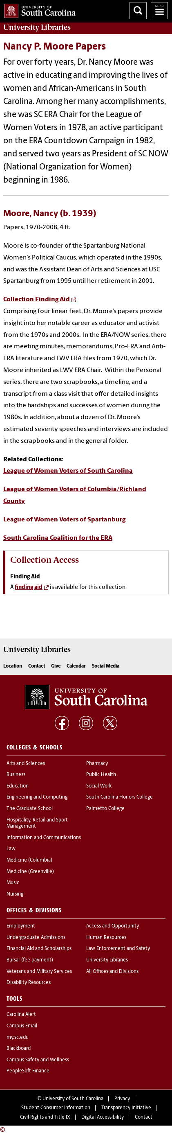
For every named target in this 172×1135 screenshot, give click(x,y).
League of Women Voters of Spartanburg (64, 520)
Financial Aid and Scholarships (39, 948)
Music (13, 882)
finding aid (28, 587)
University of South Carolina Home (38, 9)
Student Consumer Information (55, 1108)
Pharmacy (97, 763)
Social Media (105, 666)
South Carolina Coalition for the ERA (57, 538)
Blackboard (19, 1048)
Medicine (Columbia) (29, 860)
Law (11, 848)
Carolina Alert (21, 1014)
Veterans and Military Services (39, 971)
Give (55, 666)
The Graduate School (30, 808)
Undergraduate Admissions (36, 937)
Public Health (101, 774)
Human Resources (106, 937)
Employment (21, 926)
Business (16, 774)
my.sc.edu (18, 1037)
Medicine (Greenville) (30, 871)
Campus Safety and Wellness (38, 1060)
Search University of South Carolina (138, 10)
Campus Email (22, 1026)
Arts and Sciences (26, 763)
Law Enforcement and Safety (118, 948)
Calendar (76, 666)
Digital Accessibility (102, 1117)
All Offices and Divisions (112, 971)
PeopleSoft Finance (28, 1071)
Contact (36, 666)
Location (12, 666)
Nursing (15, 894)
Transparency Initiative (126, 1108)
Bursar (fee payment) (30, 960)
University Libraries (107, 960)
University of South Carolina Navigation (159, 10)
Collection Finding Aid (36, 299)
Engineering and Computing (37, 797)
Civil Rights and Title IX (45, 1117)
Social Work (99, 786)
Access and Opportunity (112, 926)
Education (18, 786)
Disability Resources (29, 982)
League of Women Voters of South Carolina (68, 471)
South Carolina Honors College (119, 797)
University (37, 27)
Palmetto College (105, 808)
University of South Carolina (72, 1099)
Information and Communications (44, 837)
